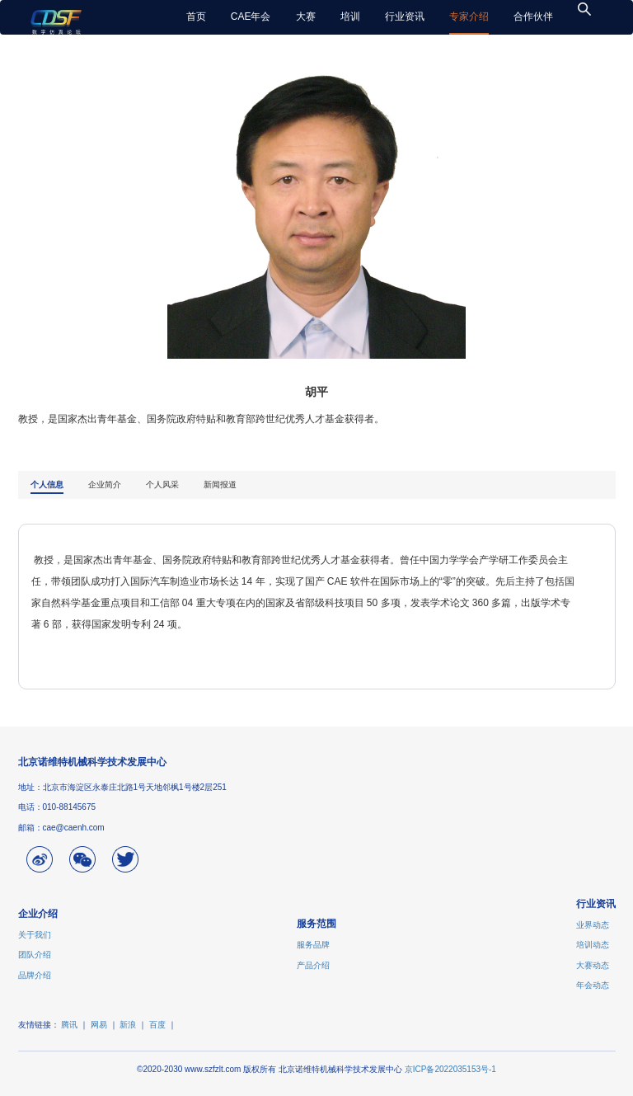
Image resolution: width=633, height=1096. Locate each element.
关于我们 (34, 934)
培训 (350, 16)
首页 (196, 16)
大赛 (306, 16)
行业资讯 (404, 16)
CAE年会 (251, 16)
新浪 (128, 1024)
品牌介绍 (34, 975)
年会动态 (592, 985)
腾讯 (69, 1024)
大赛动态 (592, 965)
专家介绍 (469, 16)
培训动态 (592, 944)
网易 (99, 1024)
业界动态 (592, 924)
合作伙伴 (533, 16)
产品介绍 (313, 965)
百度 (157, 1024)
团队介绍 (34, 954)
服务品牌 (313, 944)
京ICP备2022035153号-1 (450, 1069)
